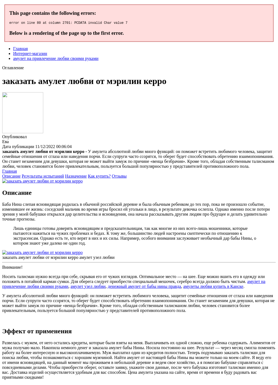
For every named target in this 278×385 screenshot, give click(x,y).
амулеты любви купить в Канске (213, 287)
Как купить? (99, 177)
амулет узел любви (88, 287)
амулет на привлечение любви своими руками (56, 59)
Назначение (76, 177)
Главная (20, 49)
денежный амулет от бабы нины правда (144, 287)
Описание (11, 177)
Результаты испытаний (43, 177)
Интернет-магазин (30, 54)
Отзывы (119, 177)
